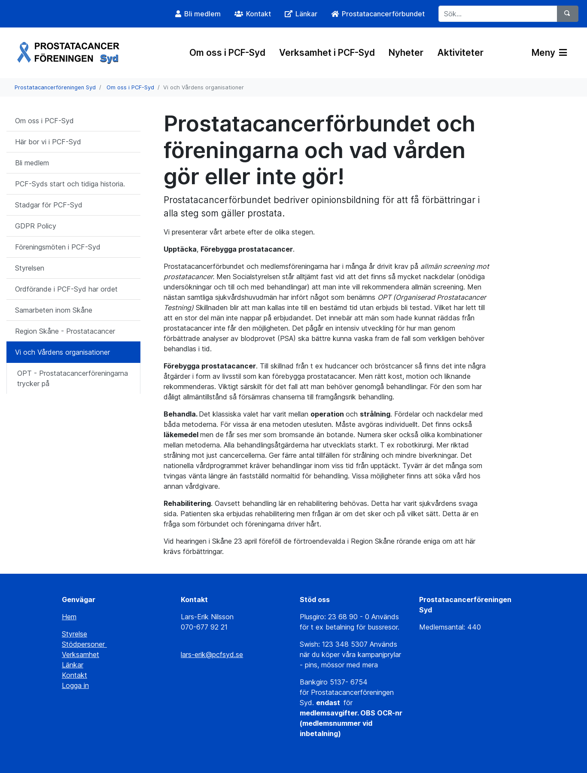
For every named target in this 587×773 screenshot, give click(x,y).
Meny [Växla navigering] (549, 52)
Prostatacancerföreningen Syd (55, 87)
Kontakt (74, 675)
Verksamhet (80, 654)
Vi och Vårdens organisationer (62, 352)
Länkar (72, 664)
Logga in (75, 685)
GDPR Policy (35, 226)
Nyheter (406, 52)
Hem (69, 616)
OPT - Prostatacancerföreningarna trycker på (72, 378)
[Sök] (567, 14)
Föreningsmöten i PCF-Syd (57, 247)
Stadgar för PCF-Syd (48, 205)
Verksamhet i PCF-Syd (327, 52)
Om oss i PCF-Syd (227, 52)
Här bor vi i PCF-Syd (48, 141)
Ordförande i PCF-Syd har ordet (66, 289)
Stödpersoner (84, 644)
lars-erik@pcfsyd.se (212, 654)
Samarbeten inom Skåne (53, 310)
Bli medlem (32, 162)
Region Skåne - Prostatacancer (65, 331)
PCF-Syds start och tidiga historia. (70, 184)
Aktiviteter (460, 52)
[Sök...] (497, 14)
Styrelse (74, 634)
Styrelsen (29, 268)
